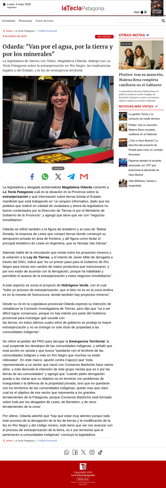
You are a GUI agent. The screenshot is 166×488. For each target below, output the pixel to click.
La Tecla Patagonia (25, 31)
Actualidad (8, 20)
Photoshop (25, 20)
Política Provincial (47, 31)
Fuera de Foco (44, 20)
